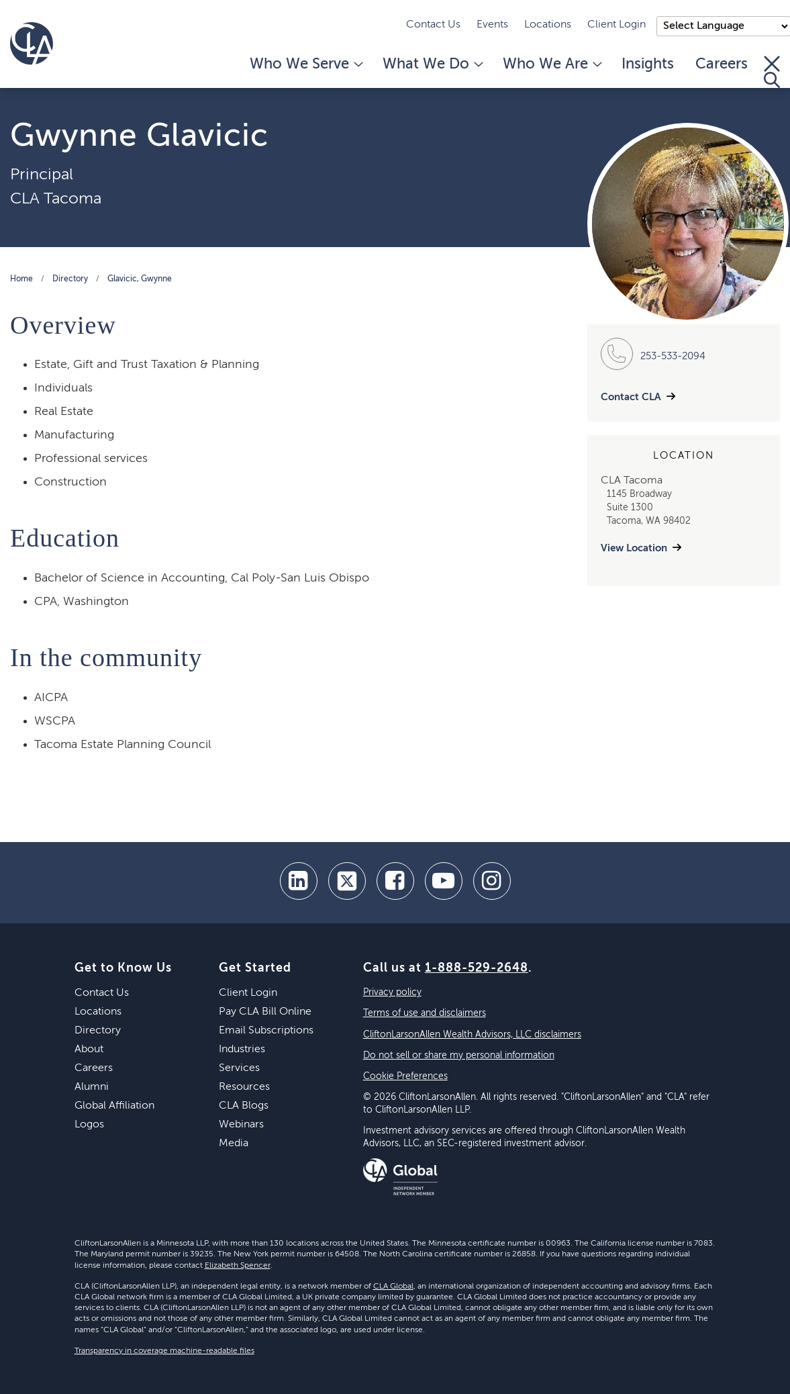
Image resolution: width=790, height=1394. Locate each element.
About (89, 1049)
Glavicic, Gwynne (139, 279)
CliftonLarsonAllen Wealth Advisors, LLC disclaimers (472, 1034)
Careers (721, 64)
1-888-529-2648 (476, 968)
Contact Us (433, 24)
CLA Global (393, 1287)
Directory (70, 279)
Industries (242, 1049)
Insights (648, 64)
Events (492, 24)
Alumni (92, 1087)
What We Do (432, 64)
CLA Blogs (243, 1106)
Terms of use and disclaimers (424, 1013)
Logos (89, 1124)
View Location (634, 548)
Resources (244, 1087)
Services (239, 1068)
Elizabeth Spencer (237, 1266)
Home (21, 279)
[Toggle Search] (772, 72)
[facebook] (395, 881)
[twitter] (347, 881)
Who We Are (551, 64)
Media (233, 1143)
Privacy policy (392, 992)
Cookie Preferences (405, 1076)
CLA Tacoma (55, 199)
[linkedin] (298, 881)
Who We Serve (305, 64)
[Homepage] (31, 44)
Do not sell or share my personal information (458, 1055)
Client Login (616, 24)
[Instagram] (492, 881)
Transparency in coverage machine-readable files (164, 1351)
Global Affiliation (114, 1106)
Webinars (241, 1124)
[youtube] (443, 881)
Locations (547, 24)
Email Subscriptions (266, 1030)
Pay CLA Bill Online (265, 1012)
